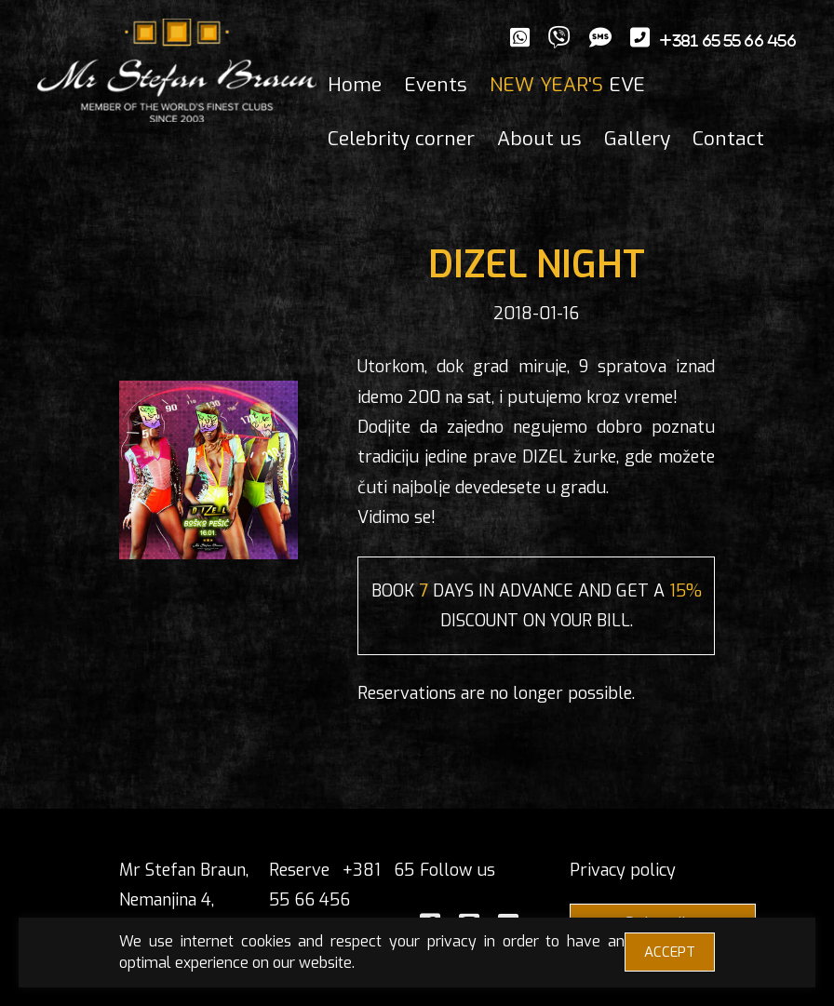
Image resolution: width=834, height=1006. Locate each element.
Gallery (637, 139)
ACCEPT (669, 952)
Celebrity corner (401, 139)
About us (539, 139)
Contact (728, 139)
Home (355, 85)
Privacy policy (623, 870)
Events (435, 85)
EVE (567, 85)
